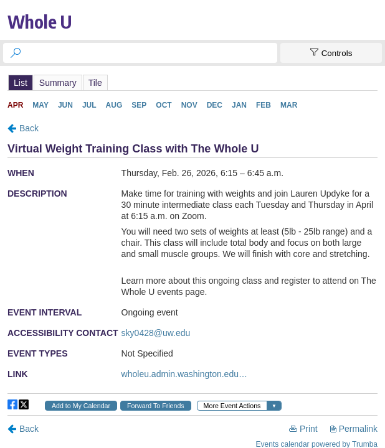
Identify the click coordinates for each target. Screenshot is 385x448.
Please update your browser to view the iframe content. (192, 82)
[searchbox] (151, 53)
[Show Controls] (331, 53)
